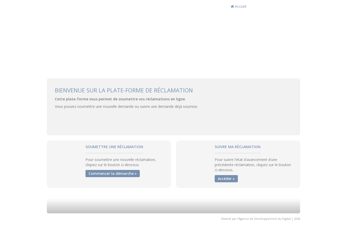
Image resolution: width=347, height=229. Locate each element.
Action (261, 6)
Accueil (238, 6)
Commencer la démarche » (113, 173)
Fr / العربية (286, 6)
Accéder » (226, 178)
